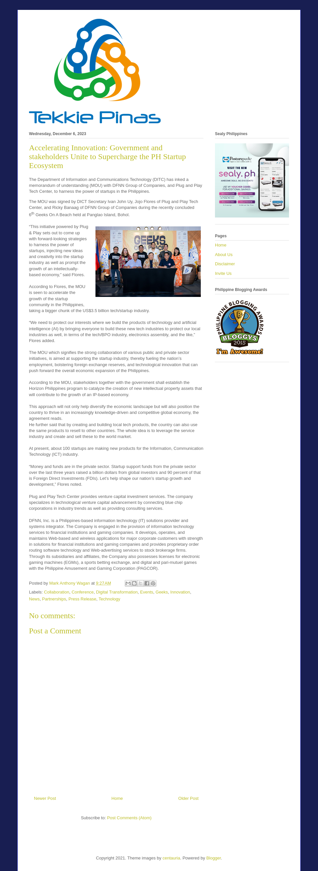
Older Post (188, 798)
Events (146, 592)
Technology (109, 598)
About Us (223, 254)
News (34, 598)
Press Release (82, 598)
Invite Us (223, 273)
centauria (171, 858)
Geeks (162, 592)
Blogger (213, 858)
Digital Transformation (117, 592)
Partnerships (54, 598)
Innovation (180, 592)
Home (117, 798)
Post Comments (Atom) (129, 817)
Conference (82, 592)
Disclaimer (225, 263)
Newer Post (45, 798)
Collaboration (56, 592)
